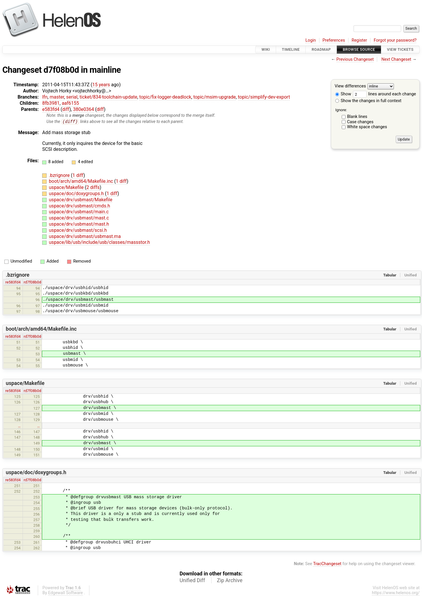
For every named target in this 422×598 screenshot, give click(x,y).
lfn (44, 97)
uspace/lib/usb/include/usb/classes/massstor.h (99, 242)
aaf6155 (70, 103)
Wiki (265, 49)
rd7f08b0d (32, 282)
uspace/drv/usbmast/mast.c (79, 218)
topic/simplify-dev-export (264, 97)
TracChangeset (327, 564)
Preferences (333, 40)
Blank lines (357, 116)
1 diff (77, 175)
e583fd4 (50, 109)
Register (359, 40)
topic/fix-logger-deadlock (165, 97)
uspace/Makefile (67, 187)
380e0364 (83, 109)
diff (65, 109)
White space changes (367, 126)
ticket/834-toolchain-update (108, 97)
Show (343, 94)
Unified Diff (192, 580)
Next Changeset (396, 59)
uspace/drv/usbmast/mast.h (79, 224)
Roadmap (321, 49)
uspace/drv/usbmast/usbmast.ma (85, 236)
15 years (101, 84)
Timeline (291, 49)
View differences (350, 86)
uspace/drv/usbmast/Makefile (80, 200)
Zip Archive (229, 580)
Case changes (360, 121)
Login (310, 40)
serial (72, 97)
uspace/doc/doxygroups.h (77, 194)
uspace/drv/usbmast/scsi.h (78, 230)
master (57, 97)
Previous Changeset (355, 59)
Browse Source (359, 49)
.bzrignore (60, 175)
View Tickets (400, 49)
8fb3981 (51, 103)
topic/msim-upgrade (214, 97)
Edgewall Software (65, 592)
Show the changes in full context (368, 100)
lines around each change (384, 94)
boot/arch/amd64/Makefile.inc (81, 181)
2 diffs (93, 187)
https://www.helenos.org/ (396, 592)
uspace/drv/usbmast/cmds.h (79, 206)
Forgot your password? (395, 40)
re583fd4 (13, 282)
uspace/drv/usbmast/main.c (79, 212)
